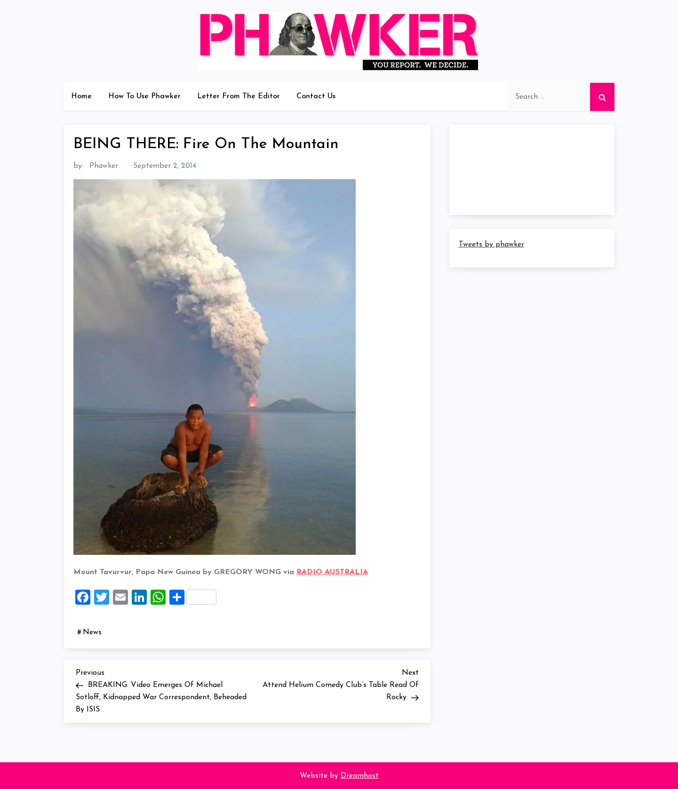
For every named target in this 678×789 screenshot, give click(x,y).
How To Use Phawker (144, 96)
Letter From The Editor (238, 96)
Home (81, 96)
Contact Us (315, 96)
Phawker (103, 166)
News (92, 632)
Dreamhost (360, 776)
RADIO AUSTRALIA (332, 572)
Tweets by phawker (491, 244)
